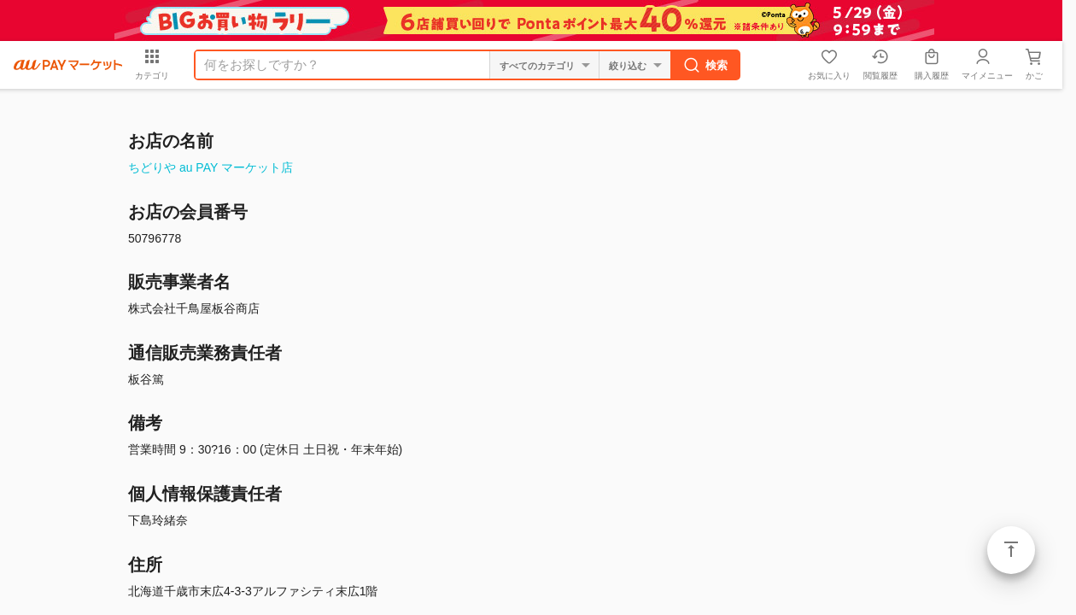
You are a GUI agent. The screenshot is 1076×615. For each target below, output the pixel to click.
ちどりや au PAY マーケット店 (210, 167)
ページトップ (1011, 550)
